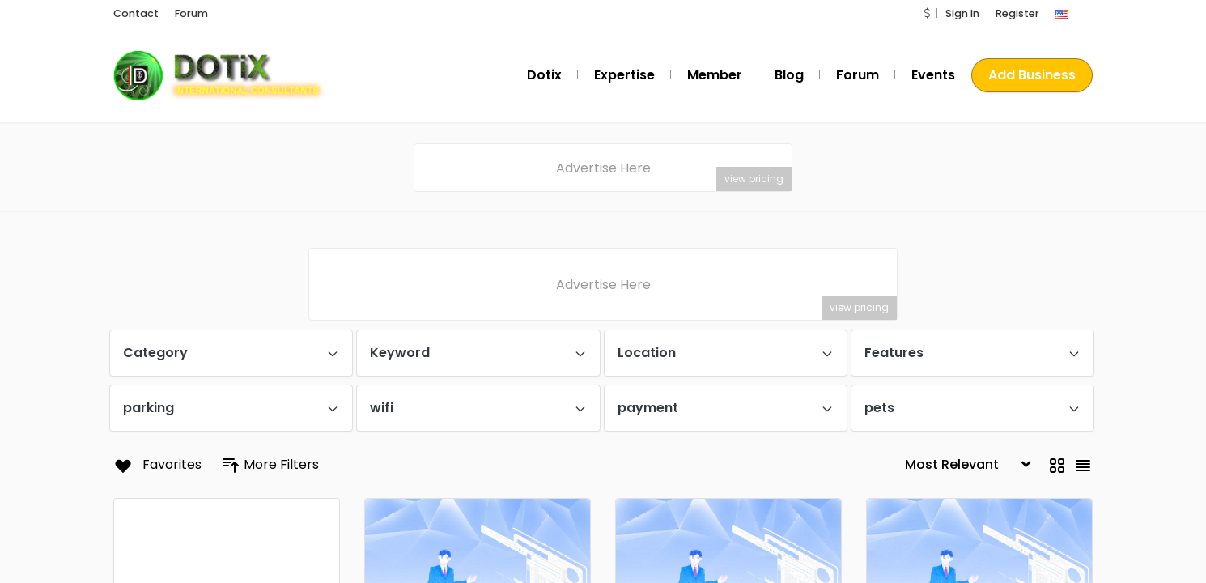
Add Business (1032, 75)
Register (1017, 14)
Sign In (962, 14)
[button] (926, 14)
